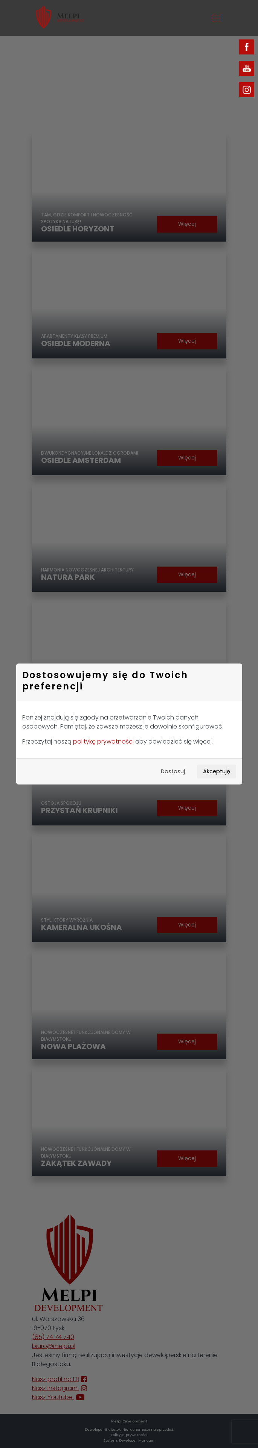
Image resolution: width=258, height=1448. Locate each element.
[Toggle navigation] (216, 18)
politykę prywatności (103, 741)
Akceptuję (216, 771)
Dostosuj (173, 771)
